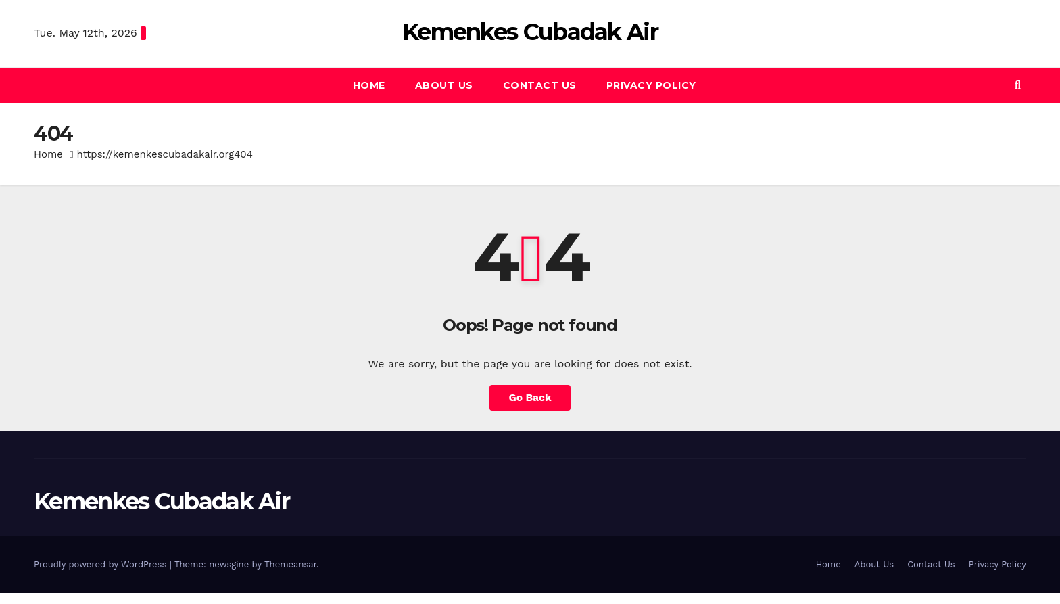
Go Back (530, 397)
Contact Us (540, 85)
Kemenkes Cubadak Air (530, 32)
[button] (1018, 84)
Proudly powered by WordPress (102, 564)
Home (369, 85)
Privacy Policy (651, 85)
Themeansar (290, 564)
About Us (444, 85)
